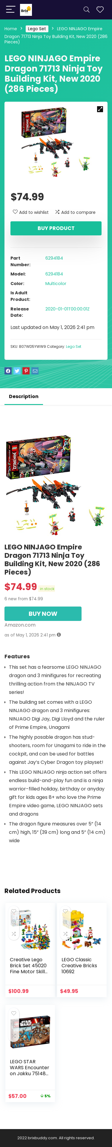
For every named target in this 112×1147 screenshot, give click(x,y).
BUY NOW (43, 614)
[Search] (86, 10)
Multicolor (55, 284)
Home (10, 29)
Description (24, 396)
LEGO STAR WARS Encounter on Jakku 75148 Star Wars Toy (29, 1070)
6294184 (54, 258)
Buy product (56, 228)
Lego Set (37, 29)
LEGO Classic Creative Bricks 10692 (79, 965)
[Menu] (11, 10)
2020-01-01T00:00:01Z (67, 309)
